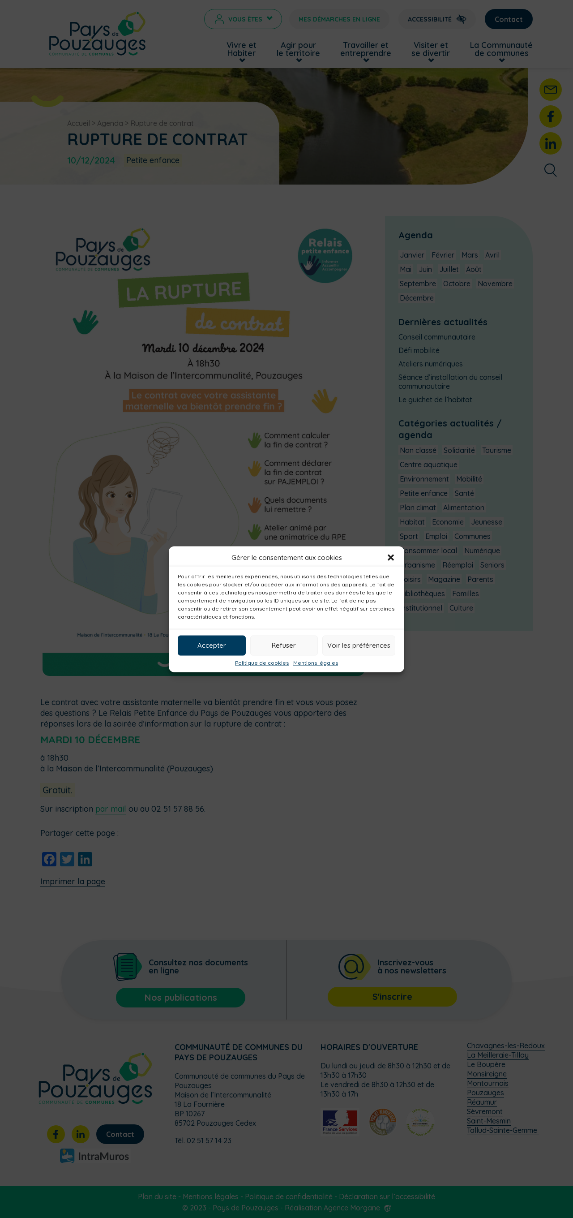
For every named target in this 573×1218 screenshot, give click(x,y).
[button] (390, 557)
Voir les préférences (358, 645)
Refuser (284, 645)
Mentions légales (315, 662)
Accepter (211, 645)
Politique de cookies (262, 662)
